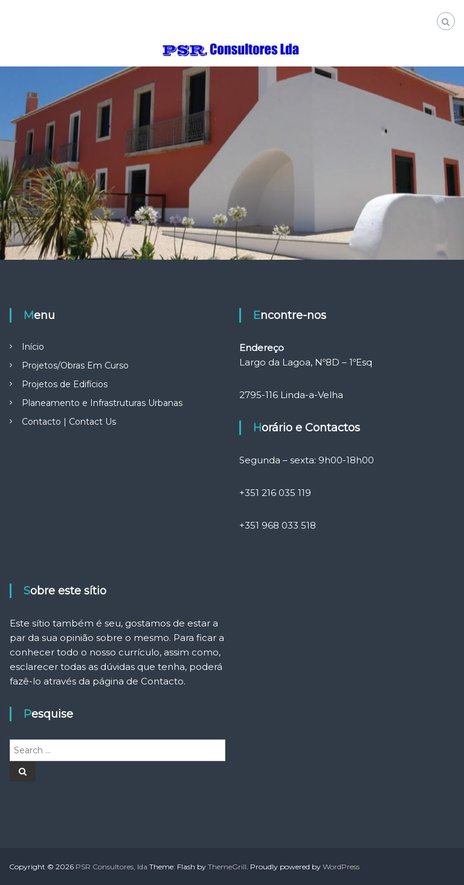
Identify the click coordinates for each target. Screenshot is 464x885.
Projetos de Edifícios (65, 384)
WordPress (341, 866)
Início (33, 346)
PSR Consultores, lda (111, 866)
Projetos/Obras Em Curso (75, 365)
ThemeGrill (227, 866)
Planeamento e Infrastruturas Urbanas (102, 402)
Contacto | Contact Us (69, 421)
